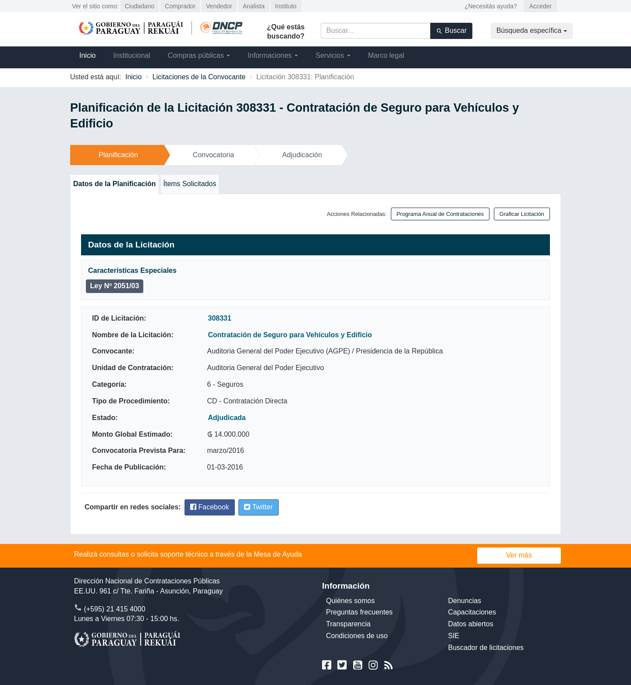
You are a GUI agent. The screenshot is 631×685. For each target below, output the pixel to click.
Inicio (87, 55)
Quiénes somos (350, 600)
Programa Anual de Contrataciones (440, 214)
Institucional (131, 55)
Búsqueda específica (531, 30)
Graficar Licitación (522, 214)
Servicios (333, 55)
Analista (254, 6)
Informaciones (273, 55)
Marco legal (386, 55)
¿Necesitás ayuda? (490, 6)
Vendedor (219, 6)
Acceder (540, 6)
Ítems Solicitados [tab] (189, 183)
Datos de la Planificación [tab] (114, 183)
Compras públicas (199, 55)
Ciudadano (140, 6)
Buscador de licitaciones (486, 647)
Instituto (286, 6)
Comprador (180, 6)
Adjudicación (302, 155)
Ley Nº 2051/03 (114, 286)
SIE (454, 635)
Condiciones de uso (357, 635)
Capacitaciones (472, 612)
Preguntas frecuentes (359, 612)
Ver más (519, 555)
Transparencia (348, 624)
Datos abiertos (470, 624)
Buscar (451, 31)
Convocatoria (213, 155)
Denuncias (465, 600)
